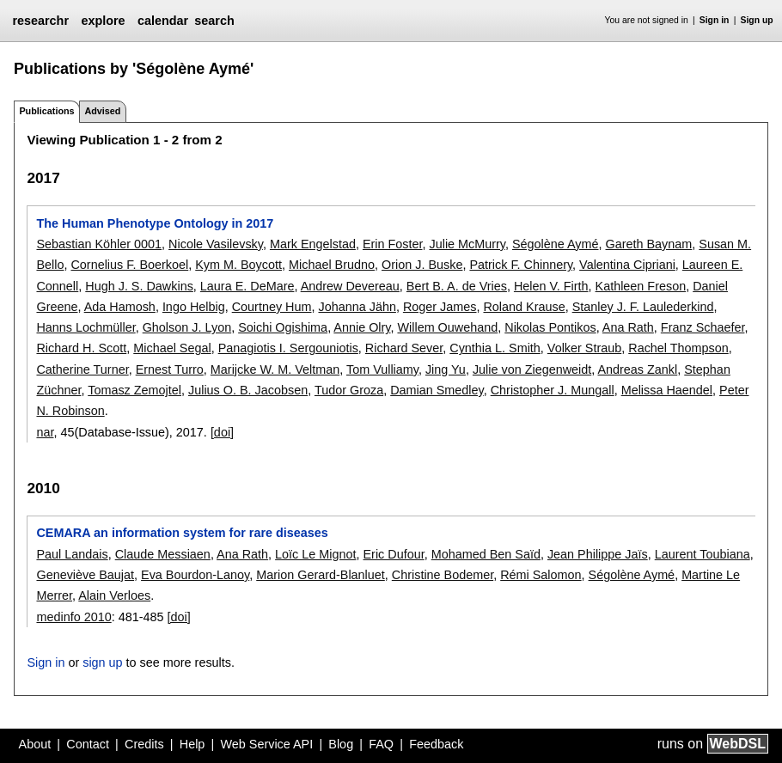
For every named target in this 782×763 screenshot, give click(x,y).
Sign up (757, 20)
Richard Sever (404, 348)
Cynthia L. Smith (495, 348)
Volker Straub (584, 348)
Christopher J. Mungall (552, 390)
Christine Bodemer (442, 575)
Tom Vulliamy (382, 369)
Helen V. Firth (551, 286)
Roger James (440, 307)
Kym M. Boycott (238, 265)
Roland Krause (524, 307)
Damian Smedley (437, 390)
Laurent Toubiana (702, 554)
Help (192, 744)
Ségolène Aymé (555, 244)
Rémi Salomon (540, 575)
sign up (102, 662)
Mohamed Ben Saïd (486, 554)
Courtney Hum (272, 307)
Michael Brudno (332, 265)
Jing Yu (445, 369)
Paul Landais (71, 554)
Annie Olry (361, 327)
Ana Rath (628, 327)
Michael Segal (172, 348)
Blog (340, 744)
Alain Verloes (114, 595)
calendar (162, 20)
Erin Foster (393, 244)
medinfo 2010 (73, 617)
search (214, 20)
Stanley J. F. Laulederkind (643, 307)
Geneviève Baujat (85, 575)
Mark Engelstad (313, 244)
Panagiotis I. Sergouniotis (288, 348)
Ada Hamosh (120, 307)
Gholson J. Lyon (187, 327)
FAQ (381, 744)
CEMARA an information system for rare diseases (181, 533)
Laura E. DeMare (247, 286)
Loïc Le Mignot (315, 554)
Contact (87, 744)
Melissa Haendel (666, 390)
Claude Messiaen (163, 554)
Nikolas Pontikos (550, 327)
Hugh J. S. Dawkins (139, 286)
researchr (40, 20)
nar (44, 432)
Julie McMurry (466, 244)
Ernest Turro (170, 369)
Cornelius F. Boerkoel (129, 265)
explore (103, 20)
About (35, 744)
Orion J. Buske (422, 265)
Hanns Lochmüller (85, 327)
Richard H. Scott (81, 348)
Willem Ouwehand (447, 327)
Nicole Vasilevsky (215, 244)
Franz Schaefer (703, 327)
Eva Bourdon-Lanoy (195, 575)
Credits (144, 744)
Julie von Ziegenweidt (532, 369)
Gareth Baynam (649, 244)
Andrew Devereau (350, 286)
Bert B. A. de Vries (456, 286)
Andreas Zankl (637, 369)
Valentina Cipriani (627, 265)
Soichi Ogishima (282, 327)
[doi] (222, 432)
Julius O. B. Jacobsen (248, 390)
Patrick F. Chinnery (520, 265)
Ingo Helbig (193, 307)
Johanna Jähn (356, 307)
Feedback (436, 744)
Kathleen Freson (641, 286)
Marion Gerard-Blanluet (320, 575)
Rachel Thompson (678, 348)
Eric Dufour (394, 554)
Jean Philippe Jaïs (597, 554)
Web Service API (266, 744)
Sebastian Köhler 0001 (99, 244)
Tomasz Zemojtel (134, 390)
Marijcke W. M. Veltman (275, 369)
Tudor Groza (349, 390)
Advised (102, 111)
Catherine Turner (82, 369)
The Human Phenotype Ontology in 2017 (154, 223)
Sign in (715, 20)
